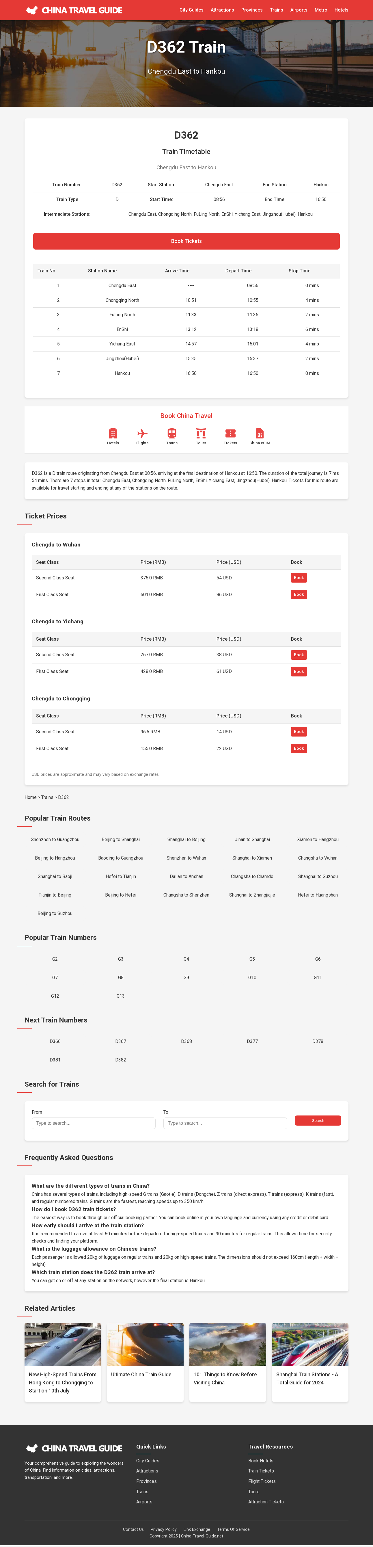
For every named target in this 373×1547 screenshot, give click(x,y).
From (94, 1121)
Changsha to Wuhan (317, 858)
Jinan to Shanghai (252, 840)
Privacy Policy (164, 1531)
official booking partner (134, 1219)
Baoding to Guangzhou (120, 858)
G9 (186, 978)
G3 (121, 960)
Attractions (222, 10)
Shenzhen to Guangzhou (55, 840)
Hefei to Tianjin (121, 877)
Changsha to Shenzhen (186, 896)
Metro (321, 10)
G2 (55, 960)
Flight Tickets (262, 1483)
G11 (318, 978)
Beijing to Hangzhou (55, 858)
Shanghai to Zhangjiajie (252, 896)
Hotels (341, 10)
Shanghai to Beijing (186, 840)
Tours (254, 1493)
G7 (55, 978)
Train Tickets (261, 1473)
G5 (252, 960)
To (225, 1121)
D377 (252, 1043)
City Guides (192, 10)
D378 (317, 1043)
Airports (298, 10)
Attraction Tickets (266, 1504)
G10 (252, 978)
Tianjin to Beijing (55, 896)
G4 (186, 960)
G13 (121, 997)
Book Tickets (186, 241)
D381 (55, 1061)
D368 (186, 1043)
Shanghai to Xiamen (252, 858)
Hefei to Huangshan (318, 896)
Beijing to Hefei (120, 896)
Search (318, 1122)
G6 (318, 960)
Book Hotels (260, 1462)
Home (31, 797)
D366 (55, 1043)
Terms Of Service (233, 1531)
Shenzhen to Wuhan (186, 858)
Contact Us (133, 1531)
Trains (276, 10)
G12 (55, 997)
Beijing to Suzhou (55, 914)
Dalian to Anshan (186, 877)
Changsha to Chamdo (252, 877)
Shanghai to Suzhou (318, 877)
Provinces (252, 10)
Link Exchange (197, 1531)
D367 (120, 1043)
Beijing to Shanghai (121, 840)
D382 (120, 1061)
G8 (121, 978)
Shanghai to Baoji (55, 877)
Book (299, 578)
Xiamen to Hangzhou (318, 840)
